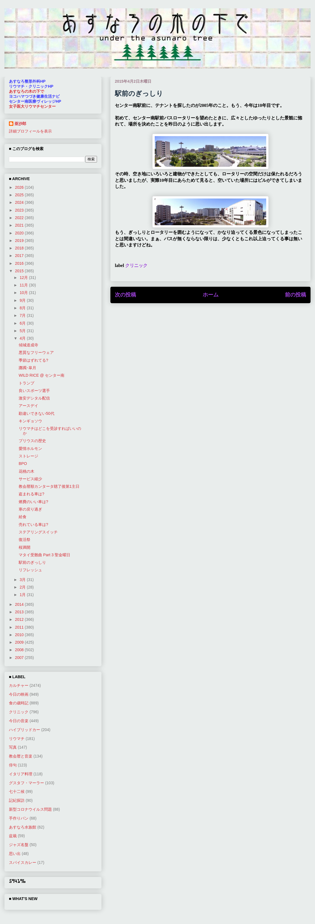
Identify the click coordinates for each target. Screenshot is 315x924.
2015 (20, 271)
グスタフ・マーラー (26, 783)
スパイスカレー (22, 862)
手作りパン (18, 818)
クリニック (136, 265)
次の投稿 (125, 295)
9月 (23, 300)
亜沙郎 (20, 123)
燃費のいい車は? (33, 501)
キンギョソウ (30, 421)
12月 (24, 277)
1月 (23, 594)
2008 (20, 650)
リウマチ (17, 738)
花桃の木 (26, 471)
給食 (22, 516)
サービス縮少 (30, 479)
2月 (23, 587)
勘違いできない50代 (36, 413)
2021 (20, 225)
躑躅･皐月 (27, 368)
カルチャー (18, 685)
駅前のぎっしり (32, 562)
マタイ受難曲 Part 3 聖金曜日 (44, 555)
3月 (23, 579)
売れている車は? (33, 524)
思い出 (15, 853)
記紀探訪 (17, 800)
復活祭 (24, 539)
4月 (23, 338)
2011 (20, 627)
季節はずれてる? (33, 360)
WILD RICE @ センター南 (41, 375)
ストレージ (28, 456)
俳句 (13, 765)
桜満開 (24, 547)
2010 (20, 635)
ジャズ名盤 (18, 844)
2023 (20, 210)
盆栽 (13, 836)
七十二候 (17, 791)
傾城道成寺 (28, 345)
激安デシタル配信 (34, 398)
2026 (20, 187)
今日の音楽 (18, 721)
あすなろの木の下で (26, 91)
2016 (20, 263)
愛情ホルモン (30, 448)
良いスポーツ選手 (34, 390)
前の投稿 (295, 295)
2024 (20, 202)
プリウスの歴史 (32, 440)
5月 (23, 331)
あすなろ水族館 (22, 827)
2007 (20, 657)
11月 (24, 285)
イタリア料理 (20, 774)
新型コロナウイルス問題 (30, 809)
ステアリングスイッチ (38, 532)
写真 (13, 747)
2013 (20, 612)
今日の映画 (18, 694)
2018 (20, 248)
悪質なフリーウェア (36, 352)
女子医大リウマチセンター (32, 106)
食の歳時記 (18, 703)
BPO (23, 463)
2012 (20, 619)
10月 (24, 292)
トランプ (26, 383)
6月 (23, 323)
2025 (20, 195)
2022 (20, 217)
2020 (20, 233)
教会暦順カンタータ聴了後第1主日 (49, 486)
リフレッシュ (30, 570)
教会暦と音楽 (20, 756)
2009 (20, 642)
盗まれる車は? (31, 494)
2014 (20, 604)
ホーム (211, 295)
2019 (20, 240)
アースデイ (28, 405)
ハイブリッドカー (24, 729)
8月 (23, 308)
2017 (20, 255)
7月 (23, 315)
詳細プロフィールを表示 (30, 131)
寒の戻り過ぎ (30, 509)
